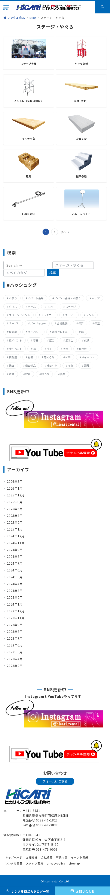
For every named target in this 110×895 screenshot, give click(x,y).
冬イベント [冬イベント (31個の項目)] (34, 332)
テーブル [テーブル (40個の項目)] (14, 323)
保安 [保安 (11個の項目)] (80, 323)
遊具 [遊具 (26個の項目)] (11, 374)
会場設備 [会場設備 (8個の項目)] (62, 323)
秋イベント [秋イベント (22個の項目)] (88, 357)
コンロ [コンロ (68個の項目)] (51, 306)
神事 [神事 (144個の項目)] (68, 357)
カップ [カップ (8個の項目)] (96, 298)
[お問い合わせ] (82, 890)
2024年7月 (15, 563)
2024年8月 (15, 556)
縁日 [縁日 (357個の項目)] (11, 365)
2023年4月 (15, 659)
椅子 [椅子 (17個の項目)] (49, 348)
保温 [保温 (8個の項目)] (97, 323)
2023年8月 (15, 631)
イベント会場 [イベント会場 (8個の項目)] (35, 298)
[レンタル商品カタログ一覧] (27, 890)
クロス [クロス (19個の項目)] (13, 306)
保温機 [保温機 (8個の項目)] (13, 332)
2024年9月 (15, 550)
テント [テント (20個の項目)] (90, 315)
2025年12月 (15, 495)
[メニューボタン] (6, 7)
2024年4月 (15, 584)
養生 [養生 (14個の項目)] (62, 374)
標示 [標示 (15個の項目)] (65, 348)
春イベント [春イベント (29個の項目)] (15, 348)
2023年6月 (15, 645)
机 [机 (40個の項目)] (34, 348)
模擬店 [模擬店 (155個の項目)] (13, 357)
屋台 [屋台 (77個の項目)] (51, 340)
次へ (63, 232)
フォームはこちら (55, 781)
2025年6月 (15, 509)
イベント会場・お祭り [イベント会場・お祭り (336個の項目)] (68, 298)
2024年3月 (15, 590)
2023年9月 (15, 625)
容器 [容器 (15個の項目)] (35, 340)
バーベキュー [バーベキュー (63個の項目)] (38, 323)
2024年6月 (15, 570)
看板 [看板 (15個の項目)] (30, 357)
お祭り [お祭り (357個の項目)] (13, 298)
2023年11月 (15, 618)
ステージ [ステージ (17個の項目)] (70, 306)
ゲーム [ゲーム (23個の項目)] (32, 306)
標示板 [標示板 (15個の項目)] (83, 348)
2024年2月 (15, 597)
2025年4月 (15, 515)
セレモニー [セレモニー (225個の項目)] (47, 315)
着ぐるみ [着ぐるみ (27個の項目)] (49, 357)
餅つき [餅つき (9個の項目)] (45, 374)
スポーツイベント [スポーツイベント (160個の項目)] (19, 315)
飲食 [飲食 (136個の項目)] (27, 374)
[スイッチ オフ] (102, 7)
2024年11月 (15, 543)
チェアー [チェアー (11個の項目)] (70, 315)
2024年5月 (15, 577)
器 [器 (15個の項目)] (82, 332)
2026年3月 (15, 481)
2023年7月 (15, 638)
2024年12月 (15, 536)
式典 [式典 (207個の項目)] (86, 340)
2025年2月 (15, 522)
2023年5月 (15, 652)
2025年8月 (15, 502)
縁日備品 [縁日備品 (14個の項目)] (30, 365)
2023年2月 (15, 666)
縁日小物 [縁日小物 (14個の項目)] (52, 365)
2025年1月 (15, 529)
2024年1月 (15, 604)
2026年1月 (15, 488)
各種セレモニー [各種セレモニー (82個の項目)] (61, 332)
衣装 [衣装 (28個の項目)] (70, 365)
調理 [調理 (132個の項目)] (86, 365)
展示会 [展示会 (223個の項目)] (69, 340)
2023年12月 (15, 611)
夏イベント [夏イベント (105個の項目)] (15, 340)
